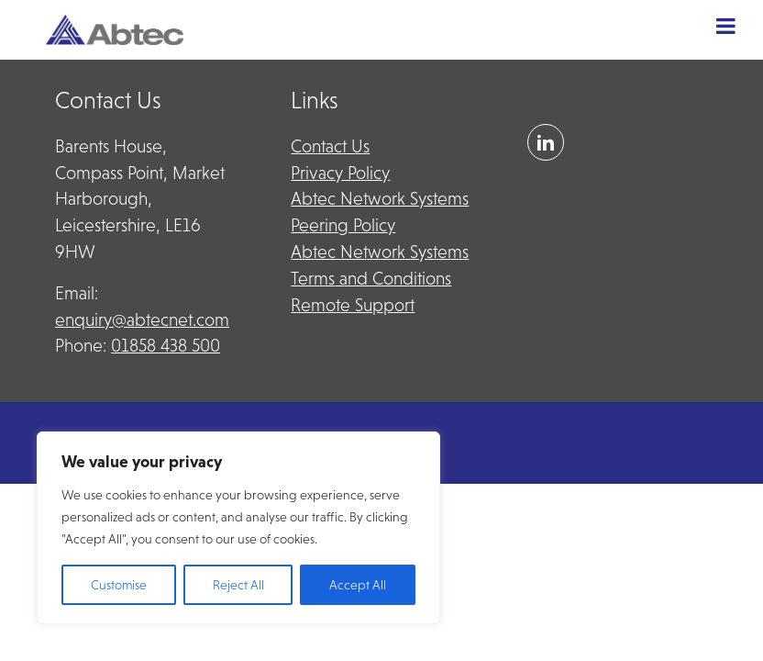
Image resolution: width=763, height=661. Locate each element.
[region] (238, 527)
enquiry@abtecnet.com (142, 320)
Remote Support (353, 305)
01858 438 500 (165, 345)
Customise (119, 584)
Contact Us (330, 146)
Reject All (238, 584)
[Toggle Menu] (726, 25)
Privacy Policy (340, 173)
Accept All (357, 584)
